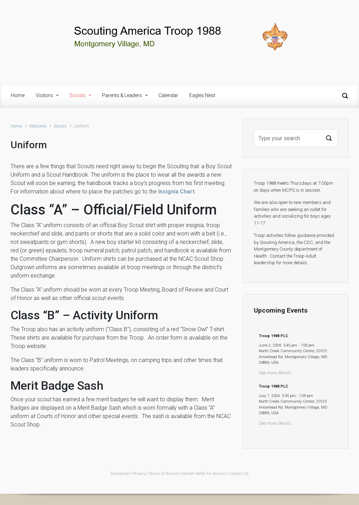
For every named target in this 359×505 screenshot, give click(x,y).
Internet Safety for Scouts (203, 473)
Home (16, 126)
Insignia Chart (176, 191)
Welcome (37, 126)
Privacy (139, 473)
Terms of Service (163, 473)
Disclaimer (120, 473)
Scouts (60, 126)
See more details (275, 372)
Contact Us (238, 473)
